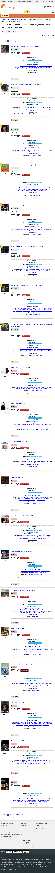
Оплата (51, 1)
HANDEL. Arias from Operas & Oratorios (20, 551)
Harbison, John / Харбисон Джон (35, 464)
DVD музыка (22, 828)
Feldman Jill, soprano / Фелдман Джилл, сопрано (34, 612)
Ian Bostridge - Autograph (17, 403)
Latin (28, 194)
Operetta (25, 195)
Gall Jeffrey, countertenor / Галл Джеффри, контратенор (36, 725)
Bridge (34, 186)
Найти (27, 11)
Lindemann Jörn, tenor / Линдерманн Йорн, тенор (34, 500)
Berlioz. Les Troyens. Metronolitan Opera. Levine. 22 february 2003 (26, 126)
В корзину (25, 52)
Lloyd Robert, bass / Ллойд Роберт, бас (27, 107)
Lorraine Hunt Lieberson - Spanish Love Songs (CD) (23, 165)
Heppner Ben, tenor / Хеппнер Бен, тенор (36, 150)
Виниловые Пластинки (7, 823)
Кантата (38, 314)
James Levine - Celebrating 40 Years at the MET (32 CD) (24, 84)
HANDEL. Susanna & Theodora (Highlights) (21, 515)
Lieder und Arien (38, 194)
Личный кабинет (53, 11)
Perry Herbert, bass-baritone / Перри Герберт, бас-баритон (34, 763)
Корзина (50, 6)
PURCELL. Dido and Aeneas (17, 628)
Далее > (17, 41)
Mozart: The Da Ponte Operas (18, 779)
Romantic (30, 195)
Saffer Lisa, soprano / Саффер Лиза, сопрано (34, 351)
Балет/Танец (33, 113)
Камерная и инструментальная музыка (30, 468)
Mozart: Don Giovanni (16, 740)
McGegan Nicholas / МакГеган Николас (35, 574)
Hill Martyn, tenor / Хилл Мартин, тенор (29, 269)
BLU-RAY (14, 31)
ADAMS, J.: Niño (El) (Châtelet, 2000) (19, 367)
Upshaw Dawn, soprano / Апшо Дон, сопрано (37, 229)
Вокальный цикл (35, 429)
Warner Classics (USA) (34, 421)
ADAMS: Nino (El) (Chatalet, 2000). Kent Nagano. (22, 664)
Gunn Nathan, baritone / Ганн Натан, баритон (34, 424)
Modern (44, 194)
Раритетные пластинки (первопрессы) (11, 834)
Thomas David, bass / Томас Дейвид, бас (29, 349)
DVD (9, 31)
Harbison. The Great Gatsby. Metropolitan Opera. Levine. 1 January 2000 (28, 205)
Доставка (45, 1)
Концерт (36, 616)
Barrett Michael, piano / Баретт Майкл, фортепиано (35, 190)
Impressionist (23, 194)
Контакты (38, 1)
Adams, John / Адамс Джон (36, 390)
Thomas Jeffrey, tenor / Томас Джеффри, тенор (36, 68)
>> (22, 41)
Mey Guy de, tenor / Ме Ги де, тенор (26, 270)
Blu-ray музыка (23, 825)
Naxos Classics (34, 459)
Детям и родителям (41, 828)
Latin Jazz (32, 194)
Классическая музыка (7, 828)
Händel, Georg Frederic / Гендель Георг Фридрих (36, 572)
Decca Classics (34, 720)
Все (2, 31)
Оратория (34, 72)
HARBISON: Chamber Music (17, 441)
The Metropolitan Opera (34, 147)
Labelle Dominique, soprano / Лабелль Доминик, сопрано (34, 801)
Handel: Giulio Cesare (16, 702)
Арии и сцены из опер (38, 355)
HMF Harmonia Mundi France (34, 495)
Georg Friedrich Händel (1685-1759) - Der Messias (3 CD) (24, 46)
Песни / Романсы (37, 195)
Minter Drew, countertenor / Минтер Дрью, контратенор (32, 66)
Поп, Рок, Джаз (5, 825)
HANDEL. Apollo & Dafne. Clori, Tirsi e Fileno (21, 590)
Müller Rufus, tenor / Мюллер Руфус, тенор (29, 497)
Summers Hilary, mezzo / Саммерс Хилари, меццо (30, 423)
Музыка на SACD (23, 823)
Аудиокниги (39, 825)
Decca (34, 106)
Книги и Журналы (6, 836)
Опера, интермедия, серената (43, 113)
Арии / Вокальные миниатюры (29, 577)
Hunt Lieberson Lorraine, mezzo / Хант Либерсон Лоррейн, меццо (34, 187)
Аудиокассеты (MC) (6, 832)
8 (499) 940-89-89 (40, 864)
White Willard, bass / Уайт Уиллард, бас (40, 388)
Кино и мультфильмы (42, 823)
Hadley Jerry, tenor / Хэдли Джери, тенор (30, 109)
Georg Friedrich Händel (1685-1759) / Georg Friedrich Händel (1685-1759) (36, 311)
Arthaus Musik (34, 385)
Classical (18, 194)
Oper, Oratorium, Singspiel (24, 113)
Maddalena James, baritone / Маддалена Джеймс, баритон (32, 798)
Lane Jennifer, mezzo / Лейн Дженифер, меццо (37, 536)
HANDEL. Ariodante (15, 477)
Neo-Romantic (49, 194)
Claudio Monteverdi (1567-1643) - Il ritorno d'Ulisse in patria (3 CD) (26, 246)
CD (5, 31)
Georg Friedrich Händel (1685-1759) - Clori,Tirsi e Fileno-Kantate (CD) (27, 285)
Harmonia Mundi (34, 64)
